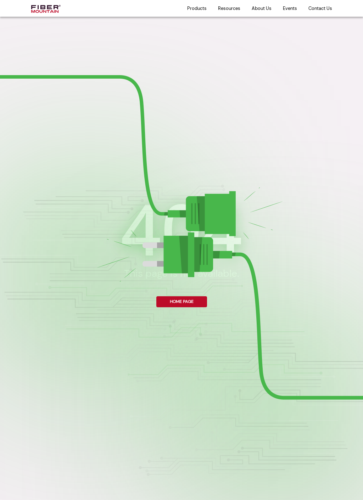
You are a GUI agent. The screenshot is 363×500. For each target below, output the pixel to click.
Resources (229, 8)
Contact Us (320, 8)
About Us (262, 8)
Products (197, 8)
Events (290, 8)
